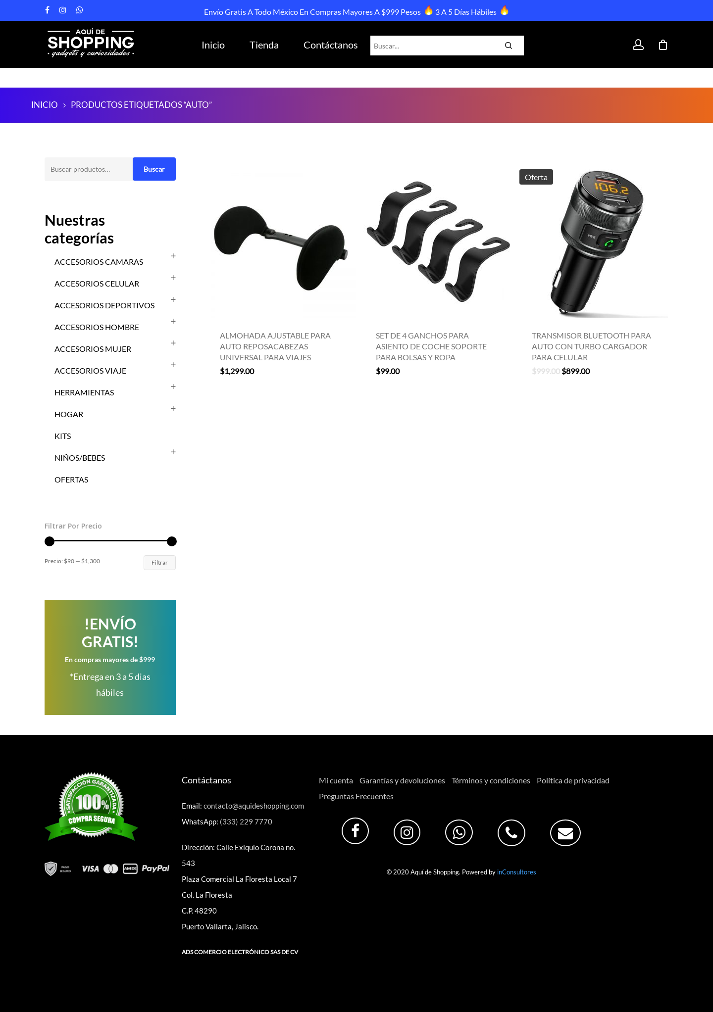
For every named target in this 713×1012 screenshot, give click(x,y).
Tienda (264, 44)
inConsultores (516, 872)
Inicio (213, 44)
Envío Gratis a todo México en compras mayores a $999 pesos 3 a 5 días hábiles (356, 11)
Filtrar (160, 562)
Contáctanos (331, 44)
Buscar (154, 169)
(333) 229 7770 (246, 821)
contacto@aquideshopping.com (254, 805)
